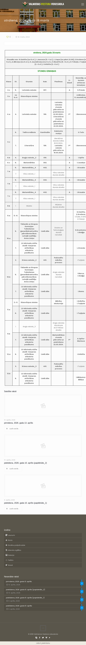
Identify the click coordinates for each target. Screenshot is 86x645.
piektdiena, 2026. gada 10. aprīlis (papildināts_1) (25, 503)
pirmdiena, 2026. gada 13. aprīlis (18, 423)
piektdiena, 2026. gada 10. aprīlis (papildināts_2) (25, 463)
